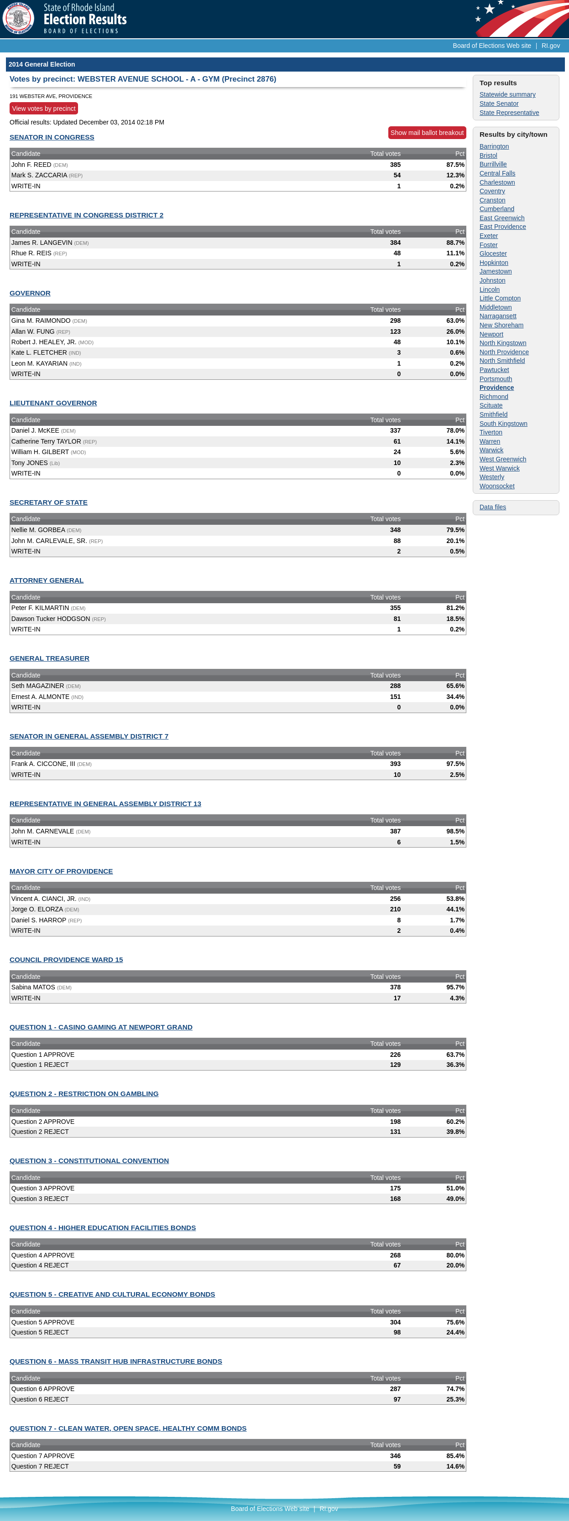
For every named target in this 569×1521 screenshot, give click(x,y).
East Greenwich (502, 218)
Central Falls (498, 173)
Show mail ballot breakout (427, 132)
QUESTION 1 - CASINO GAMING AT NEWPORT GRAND (101, 1027)
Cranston (493, 200)
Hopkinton (494, 262)
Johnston (493, 280)
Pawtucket (494, 369)
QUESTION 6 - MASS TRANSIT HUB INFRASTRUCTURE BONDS (116, 1361)
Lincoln (490, 289)
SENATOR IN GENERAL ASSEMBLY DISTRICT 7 (89, 736)
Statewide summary (508, 94)
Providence (497, 387)
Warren (490, 441)
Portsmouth (496, 379)
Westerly (492, 477)
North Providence (504, 352)
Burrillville (493, 164)
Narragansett (498, 316)
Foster (489, 244)
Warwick (491, 450)
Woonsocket (497, 486)
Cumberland (497, 208)
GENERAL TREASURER (49, 658)
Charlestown (497, 182)
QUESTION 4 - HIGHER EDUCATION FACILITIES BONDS (103, 1227)
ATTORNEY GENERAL (47, 580)
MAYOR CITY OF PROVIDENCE (61, 871)
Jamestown (496, 271)
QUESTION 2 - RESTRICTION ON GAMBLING (84, 1093)
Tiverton (491, 432)
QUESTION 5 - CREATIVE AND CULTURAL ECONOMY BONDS (112, 1294)
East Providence (503, 226)
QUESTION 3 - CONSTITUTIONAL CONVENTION (89, 1160)
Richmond (494, 396)
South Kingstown (503, 423)
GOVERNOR (30, 293)
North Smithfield (502, 360)
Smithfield (493, 414)
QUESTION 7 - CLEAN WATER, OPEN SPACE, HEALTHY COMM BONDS (128, 1428)
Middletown (496, 307)
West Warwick (500, 468)
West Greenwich (503, 459)
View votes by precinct (44, 108)
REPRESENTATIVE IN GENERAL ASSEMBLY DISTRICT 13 (105, 803)
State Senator (499, 103)
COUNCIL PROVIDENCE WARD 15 (66, 959)
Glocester (493, 253)
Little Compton (500, 298)
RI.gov (551, 45)
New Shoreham (502, 325)
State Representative (509, 112)
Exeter (489, 235)
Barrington (494, 146)
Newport (491, 334)
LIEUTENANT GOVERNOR (53, 403)
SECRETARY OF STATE (49, 502)
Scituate (491, 405)
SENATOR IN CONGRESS (52, 137)
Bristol (488, 155)
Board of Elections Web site (492, 45)
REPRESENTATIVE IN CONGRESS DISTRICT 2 (86, 215)
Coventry (492, 191)
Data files (493, 507)
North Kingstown (503, 343)
